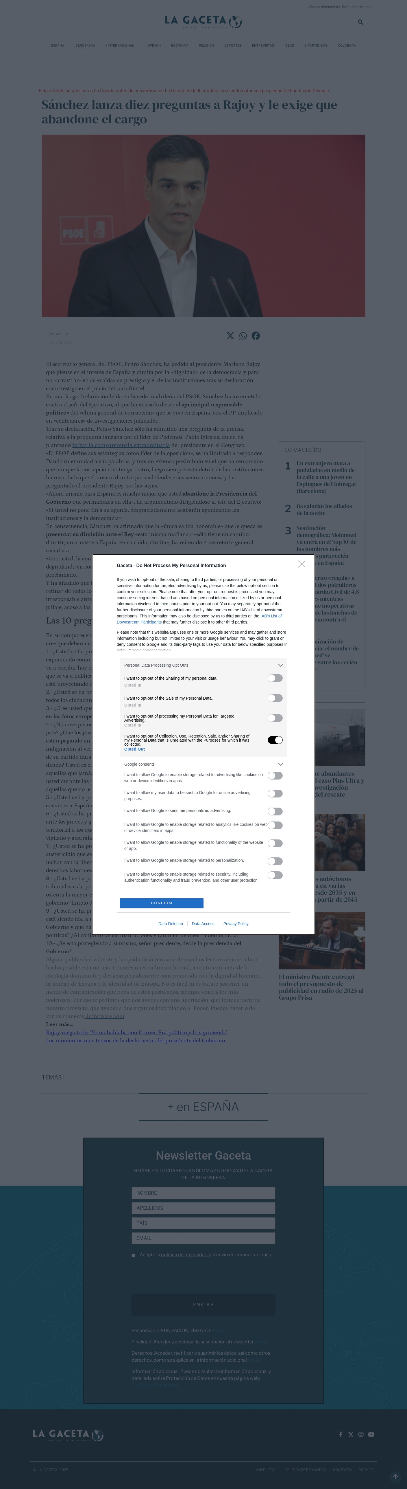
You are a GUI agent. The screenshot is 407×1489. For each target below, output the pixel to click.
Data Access (203, 923)
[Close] (303, 565)
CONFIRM (162, 903)
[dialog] (203, 745)
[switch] (275, 678)
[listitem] (203, 665)
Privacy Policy (236, 923)
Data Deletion (170, 923)
